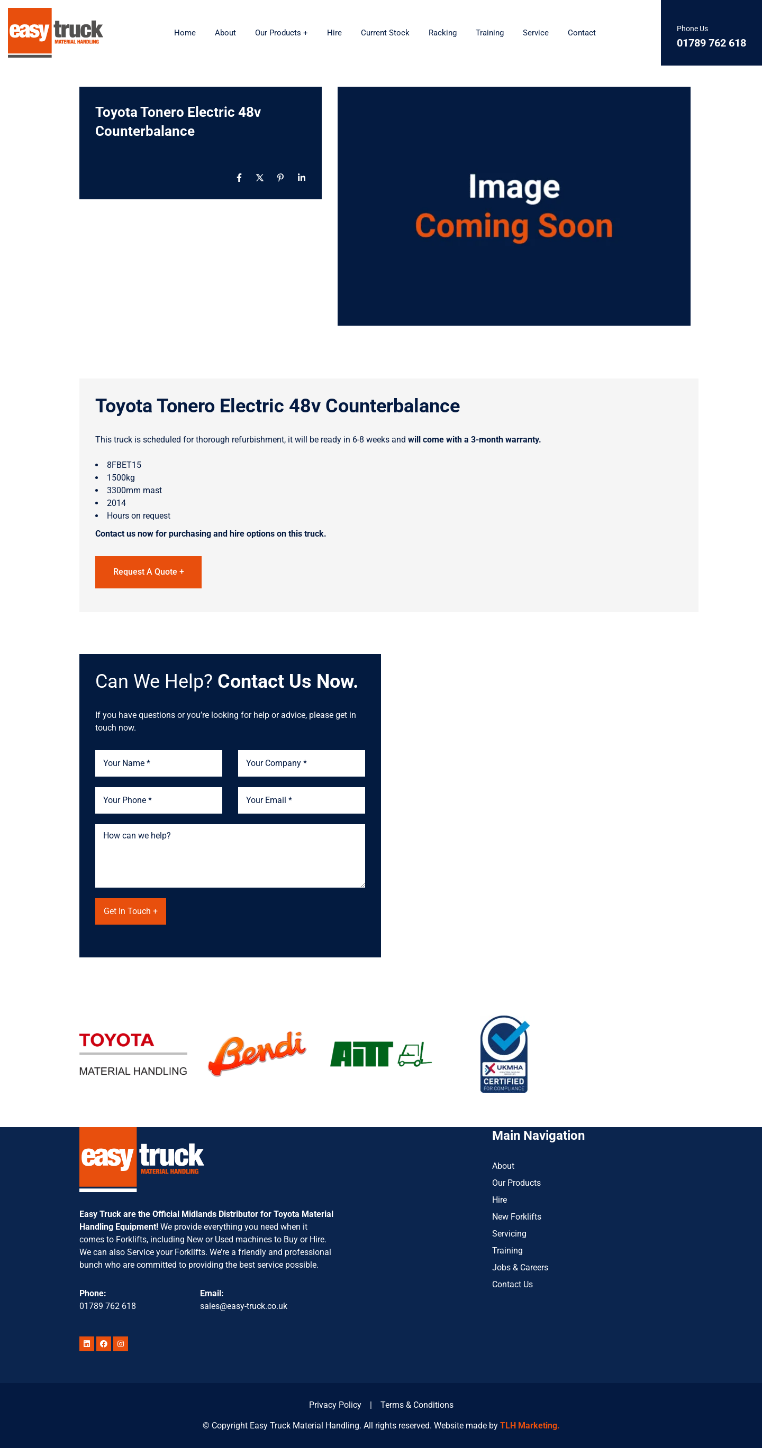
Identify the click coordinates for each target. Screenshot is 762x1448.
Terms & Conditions (416, 1405)
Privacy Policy (335, 1405)
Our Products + (281, 33)
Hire (334, 33)
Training (490, 33)
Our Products (516, 1183)
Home (185, 33)
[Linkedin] (301, 177)
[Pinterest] (280, 177)
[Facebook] (239, 177)
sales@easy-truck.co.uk (243, 1306)
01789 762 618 (107, 1306)
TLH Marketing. (530, 1426)
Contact (582, 33)
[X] (260, 177)
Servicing (509, 1234)
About (225, 33)
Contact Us (512, 1284)
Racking (443, 33)
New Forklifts (516, 1217)
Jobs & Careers (520, 1267)
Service (536, 33)
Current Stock (385, 33)
